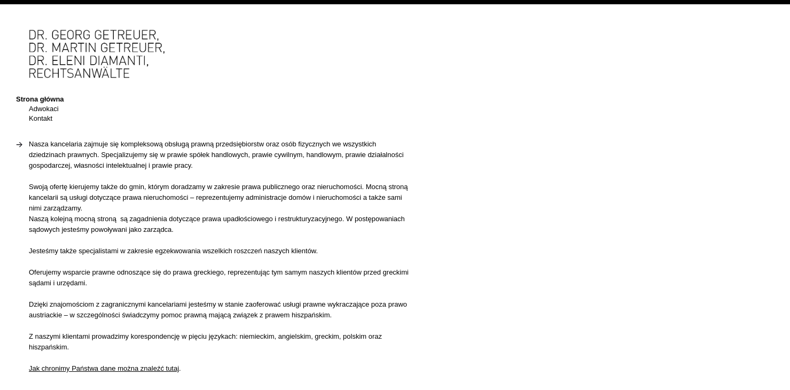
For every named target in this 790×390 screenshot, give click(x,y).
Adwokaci (44, 109)
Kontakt (40, 118)
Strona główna (40, 99)
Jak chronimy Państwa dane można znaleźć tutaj (104, 368)
